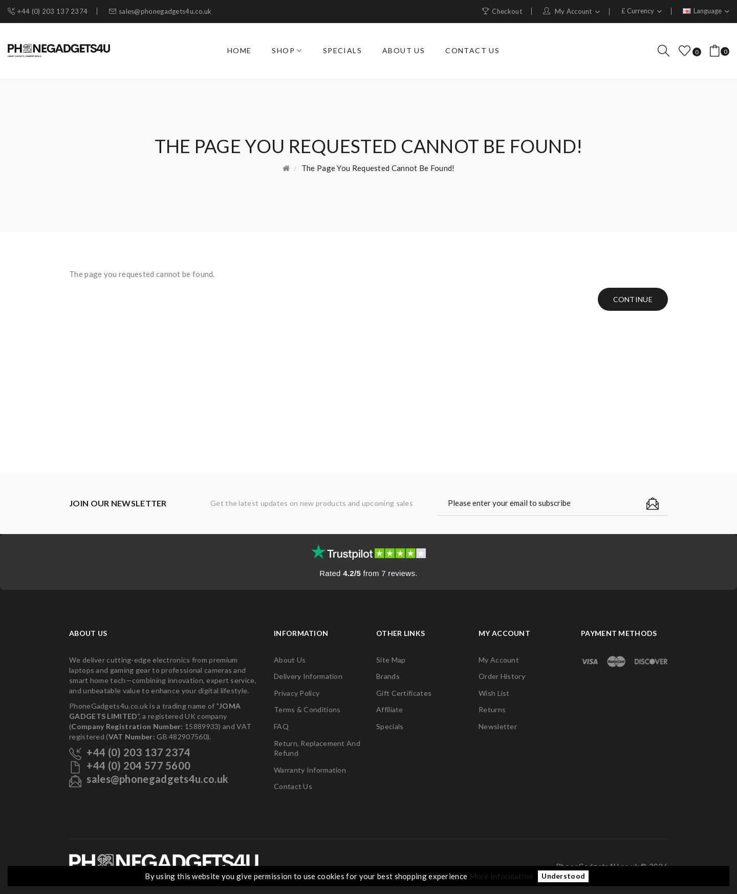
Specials (389, 726)
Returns (492, 709)
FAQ (281, 726)
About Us (290, 659)
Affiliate (389, 709)
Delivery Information (308, 676)
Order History (502, 676)
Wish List (494, 693)
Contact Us (293, 786)
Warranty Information (310, 769)
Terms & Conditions (307, 709)
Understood (563, 876)
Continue (633, 299)
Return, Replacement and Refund (317, 748)
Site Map (390, 659)
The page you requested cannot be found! (378, 168)
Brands (388, 676)
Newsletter (498, 726)
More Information (501, 876)
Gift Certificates (403, 693)
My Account (499, 659)
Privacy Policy (296, 693)
